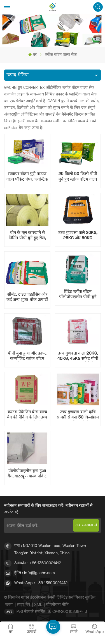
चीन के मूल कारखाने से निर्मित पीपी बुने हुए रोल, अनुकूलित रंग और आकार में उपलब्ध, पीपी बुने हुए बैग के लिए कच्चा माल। (27, 236)
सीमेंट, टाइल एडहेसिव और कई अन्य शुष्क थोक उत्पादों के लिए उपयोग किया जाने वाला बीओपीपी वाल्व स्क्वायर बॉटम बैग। (27, 298)
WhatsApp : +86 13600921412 (40, 583)
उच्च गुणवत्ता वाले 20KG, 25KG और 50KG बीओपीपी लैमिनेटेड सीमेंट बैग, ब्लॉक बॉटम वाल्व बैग (78, 236)
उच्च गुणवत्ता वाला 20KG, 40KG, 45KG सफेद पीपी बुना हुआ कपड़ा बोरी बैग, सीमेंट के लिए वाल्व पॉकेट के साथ (77, 357)
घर (32, 54)
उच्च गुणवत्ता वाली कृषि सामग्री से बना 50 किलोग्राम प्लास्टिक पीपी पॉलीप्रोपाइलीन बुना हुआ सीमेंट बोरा (78, 415)
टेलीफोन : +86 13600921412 (37, 563)
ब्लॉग (9, 605)
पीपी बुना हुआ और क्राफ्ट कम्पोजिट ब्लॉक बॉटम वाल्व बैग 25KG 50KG (27, 357)
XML (38, 605)
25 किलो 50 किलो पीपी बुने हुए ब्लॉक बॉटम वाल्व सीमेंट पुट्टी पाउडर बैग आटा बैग (77, 177)
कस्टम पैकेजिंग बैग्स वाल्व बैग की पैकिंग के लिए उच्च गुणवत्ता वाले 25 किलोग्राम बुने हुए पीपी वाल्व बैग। (27, 415)
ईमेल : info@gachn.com (34, 573)
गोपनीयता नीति (57, 605)
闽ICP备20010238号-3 (67, 612)
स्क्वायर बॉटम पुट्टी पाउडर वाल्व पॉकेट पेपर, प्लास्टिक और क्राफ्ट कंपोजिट (27, 177)
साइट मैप (23, 605)
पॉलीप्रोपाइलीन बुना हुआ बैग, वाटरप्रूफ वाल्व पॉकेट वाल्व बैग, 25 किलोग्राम (27, 474)
